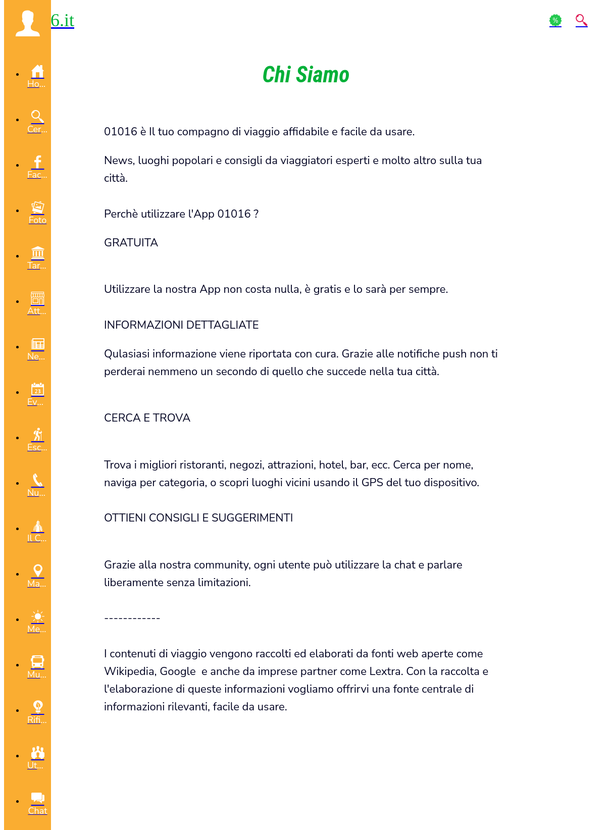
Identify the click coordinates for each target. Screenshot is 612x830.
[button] (27, 23)
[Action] (555, 20)
